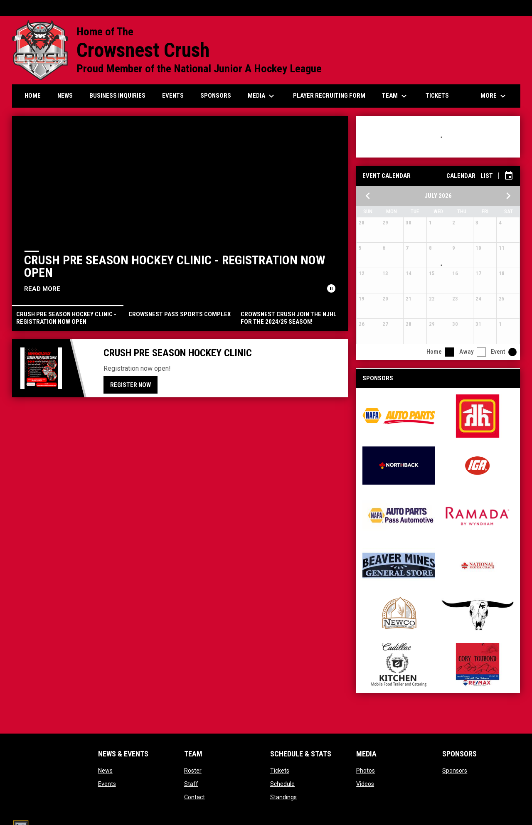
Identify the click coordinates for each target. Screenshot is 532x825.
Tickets (279, 770)
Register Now (130, 385)
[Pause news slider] (331, 288)
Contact (194, 797)
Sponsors (454, 770)
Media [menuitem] (262, 96)
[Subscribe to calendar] (509, 176)
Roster (193, 770)
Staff (191, 784)
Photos (365, 770)
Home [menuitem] (33, 95)
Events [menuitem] (173, 95)
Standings (283, 797)
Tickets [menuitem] (437, 95)
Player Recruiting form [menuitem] (329, 95)
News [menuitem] (65, 95)
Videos (365, 784)
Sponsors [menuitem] (215, 95)
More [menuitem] (494, 96)
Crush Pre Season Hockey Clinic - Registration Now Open (174, 266)
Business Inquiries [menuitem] (117, 95)
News (105, 770)
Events (107, 784)
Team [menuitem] (395, 96)
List (486, 176)
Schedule (282, 784)
